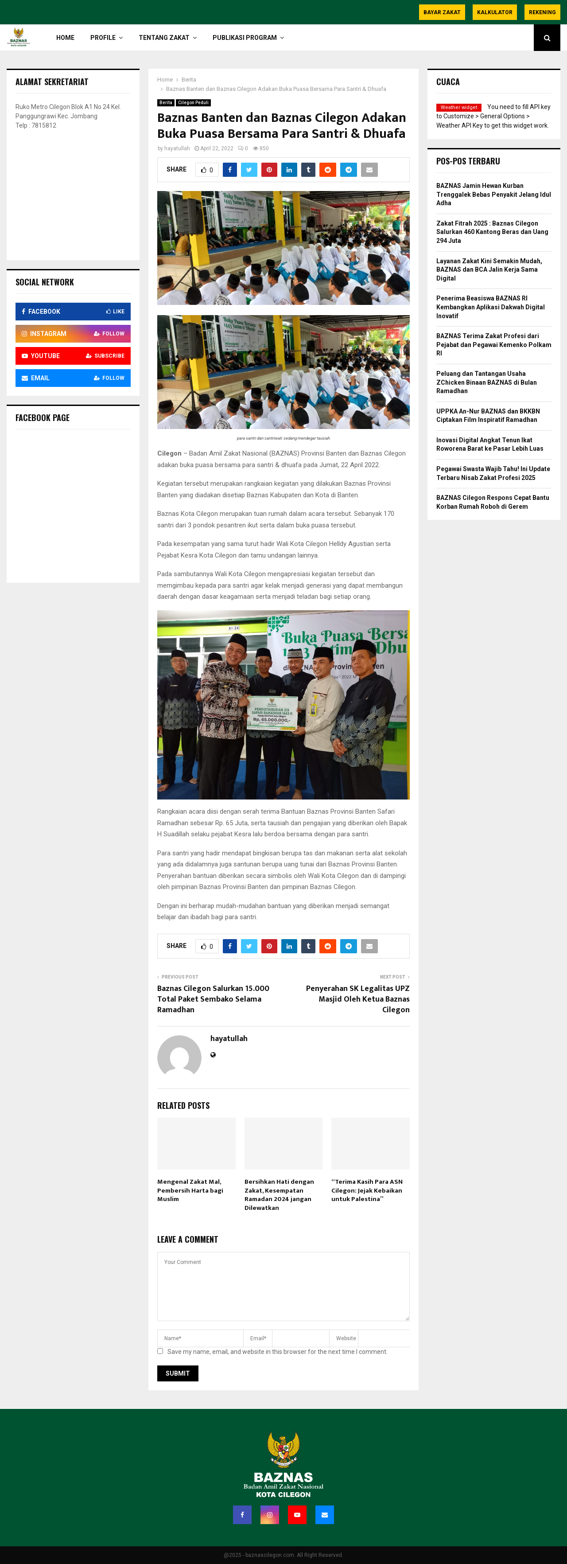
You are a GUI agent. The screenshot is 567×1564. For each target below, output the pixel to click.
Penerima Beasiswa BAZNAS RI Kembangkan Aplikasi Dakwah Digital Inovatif (490, 307)
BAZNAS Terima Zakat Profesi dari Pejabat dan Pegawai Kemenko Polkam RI (493, 344)
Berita (165, 102)
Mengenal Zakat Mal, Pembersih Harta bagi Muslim (190, 1190)
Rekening (542, 12)
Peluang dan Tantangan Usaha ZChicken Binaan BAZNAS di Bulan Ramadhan (486, 382)
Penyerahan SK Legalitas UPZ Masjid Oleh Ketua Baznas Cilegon (358, 999)
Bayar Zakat (442, 12)
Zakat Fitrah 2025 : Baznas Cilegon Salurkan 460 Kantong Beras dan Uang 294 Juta (492, 232)
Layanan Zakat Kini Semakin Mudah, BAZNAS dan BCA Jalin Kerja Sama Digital (489, 269)
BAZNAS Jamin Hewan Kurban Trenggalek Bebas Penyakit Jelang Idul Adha (493, 194)
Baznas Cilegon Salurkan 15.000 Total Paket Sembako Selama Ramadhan (213, 999)
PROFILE (103, 37)
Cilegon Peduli (193, 102)
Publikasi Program (245, 37)
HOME (65, 37)
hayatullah (177, 148)
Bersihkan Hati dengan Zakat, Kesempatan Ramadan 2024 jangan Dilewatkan (279, 1194)
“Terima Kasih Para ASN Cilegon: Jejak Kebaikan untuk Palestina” (367, 1190)
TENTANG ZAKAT (164, 37)
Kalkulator (495, 12)
